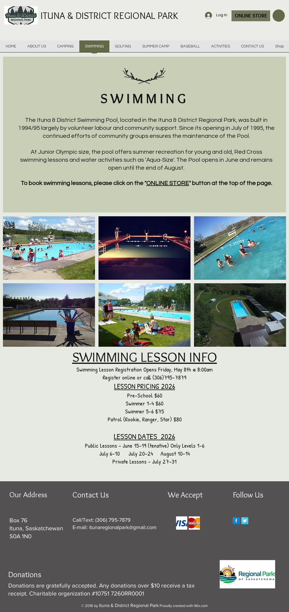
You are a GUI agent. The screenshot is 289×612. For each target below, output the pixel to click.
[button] (278, 15)
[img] (181, 523)
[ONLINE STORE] (250, 15)
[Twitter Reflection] (244, 520)
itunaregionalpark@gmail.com (123, 527)
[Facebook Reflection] (236, 520)
